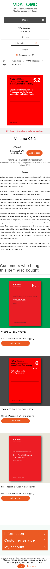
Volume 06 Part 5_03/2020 (13, 332)
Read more (31, 566)
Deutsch (25, 37)
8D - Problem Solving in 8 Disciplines (18, 487)
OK (21, 566)
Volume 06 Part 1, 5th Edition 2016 (17, 409)
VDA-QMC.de (25, 28)
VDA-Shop (25, 32)
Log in (25, 49)
